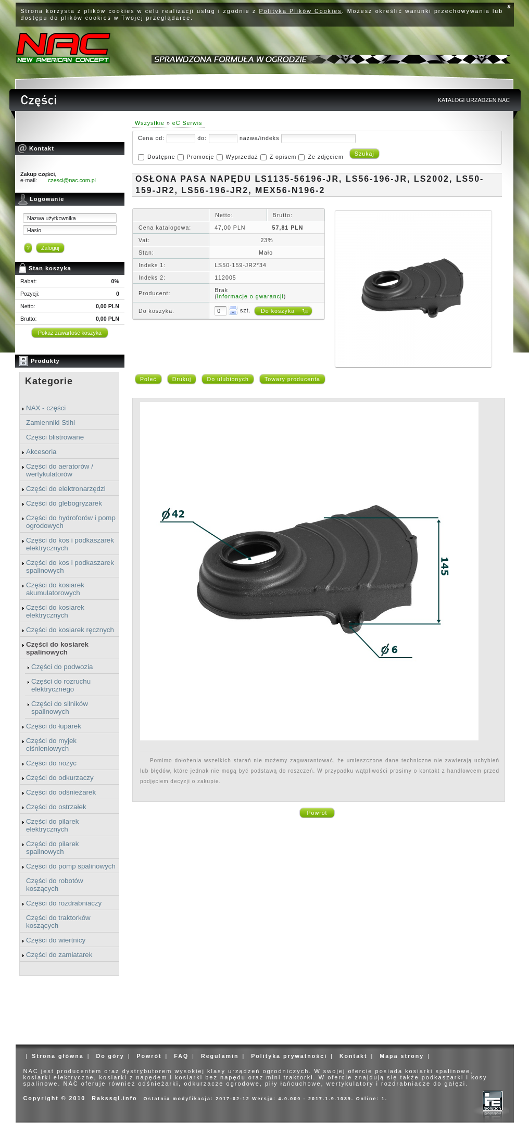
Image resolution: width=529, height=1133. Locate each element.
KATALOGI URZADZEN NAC (474, 100)
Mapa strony (402, 1056)
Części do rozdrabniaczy (64, 903)
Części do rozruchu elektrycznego (61, 685)
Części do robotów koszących (54, 884)
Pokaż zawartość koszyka (69, 333)
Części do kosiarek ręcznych (70, 630)
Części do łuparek (53, 726)
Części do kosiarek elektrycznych (55, 611)
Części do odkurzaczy (60, 778)
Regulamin (219, 1056)
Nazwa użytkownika (51, 218)
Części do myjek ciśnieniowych (51, 744)
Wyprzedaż (241, 157)
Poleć (148, 379)
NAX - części (46, 408)
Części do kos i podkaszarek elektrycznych (70, 544)
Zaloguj (50, 248)
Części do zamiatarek (59, 955)
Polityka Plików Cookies (300, 11)
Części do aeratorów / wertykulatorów (59, 470)
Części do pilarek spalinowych (52, 847)
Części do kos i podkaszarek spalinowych (70, 566)
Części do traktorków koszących (58, 921)
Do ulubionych (228, 379)
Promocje (201, 157)
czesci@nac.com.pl (72, 180)
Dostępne (161, 157)
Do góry (110, 1056)
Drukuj (182, 379)
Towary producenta (292, 379)
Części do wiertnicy (55, 940)
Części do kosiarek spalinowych (57, 648)
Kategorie (49, 381)
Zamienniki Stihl (50, 422)
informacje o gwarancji (250, 296)
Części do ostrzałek (56, 807)
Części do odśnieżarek (61, 792)
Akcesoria (41, 452)
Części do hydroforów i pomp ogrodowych (71, 522)
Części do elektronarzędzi (66, 489)
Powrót (317, 813)
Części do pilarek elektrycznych (52, 825)
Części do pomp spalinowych (71, 866)
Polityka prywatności (289, 1056)
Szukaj (364, 153)
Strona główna (57, 1056)
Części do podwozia (62, 667)
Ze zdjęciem (325, 157)
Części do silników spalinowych (59, 707)
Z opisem (283, 157)
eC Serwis (187, 123)
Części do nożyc (51, 763)
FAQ (181, 1056)
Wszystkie (150, 123)
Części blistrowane (55, 437)
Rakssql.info (114, 1098)
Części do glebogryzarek (64, 503)
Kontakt (353, 1056)
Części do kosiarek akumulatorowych (55, 589)
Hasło (34, 230)
